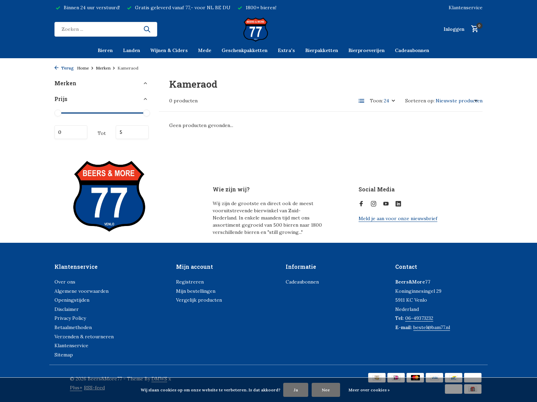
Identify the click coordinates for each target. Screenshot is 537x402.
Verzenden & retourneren (84, 337)
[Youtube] (386, 204)
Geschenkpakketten (244, 50)
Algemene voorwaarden (81, 291)
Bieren (105, 50)
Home (85, 68)
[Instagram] (373, 204)
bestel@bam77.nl (431, 327)
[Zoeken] (105, 29)
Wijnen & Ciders (169, 50)
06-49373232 (419, 318)
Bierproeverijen (366, 50)
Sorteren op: (420, 101)
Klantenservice (466, 7)
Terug (64, 68)
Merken (105, 68)
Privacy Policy (70, 318)
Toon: (376, 101)
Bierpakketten (321, 50)
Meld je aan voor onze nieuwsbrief (398, 218)
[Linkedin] (398, 204)
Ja (296, 389)
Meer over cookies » (369, 389)
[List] (362, 101)
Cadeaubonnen (412, 50)
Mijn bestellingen (195, 291)
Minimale (70, 132)
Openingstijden (71, 300)
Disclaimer (66, 309)
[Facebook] (361, 204)
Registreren (190, 282)
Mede (204, 50)
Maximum (132, 132)
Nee (326, 389)
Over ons (64, 282)
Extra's (286, 50)
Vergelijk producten (199, 300)
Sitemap (63, 355)
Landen (131, 50)
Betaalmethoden (73, 327)
